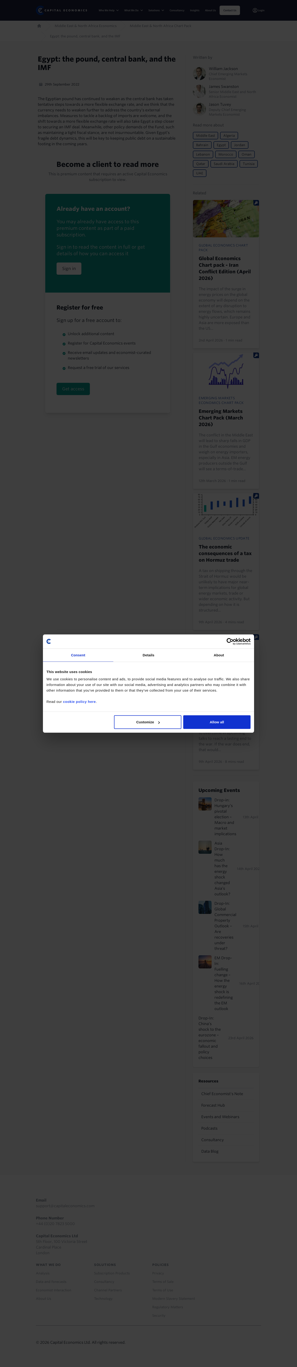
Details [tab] (148, 655)
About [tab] (219, 655)
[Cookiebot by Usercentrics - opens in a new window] (230, 641)
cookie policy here (79, 702)
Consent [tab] (78, 655)
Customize (148, 722)
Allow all (217, 722)
